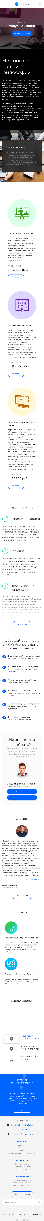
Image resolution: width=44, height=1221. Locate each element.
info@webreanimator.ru (22, 1120)
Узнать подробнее (22, 33)
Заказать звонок (22, 798)
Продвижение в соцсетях (22, 1178)
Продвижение (22, 1172)
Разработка (22, 1156)
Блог (22, 1146)
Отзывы (22, 1143)
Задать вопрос (22, 791)
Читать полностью (31, 879)
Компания (22, 1137)
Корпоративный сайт (22, 1162)
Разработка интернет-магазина (21, 933)
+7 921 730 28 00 (22, 1125)
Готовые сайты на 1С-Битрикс (20, 969)
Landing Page (22, 1165)
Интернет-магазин (22, 1159)
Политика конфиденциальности (22, 1149)
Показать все (22, 891)
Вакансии (22, 1140)
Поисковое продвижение (22, 1175)
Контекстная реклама (22, 1181)
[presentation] (40, 832)
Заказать (16, 277)
